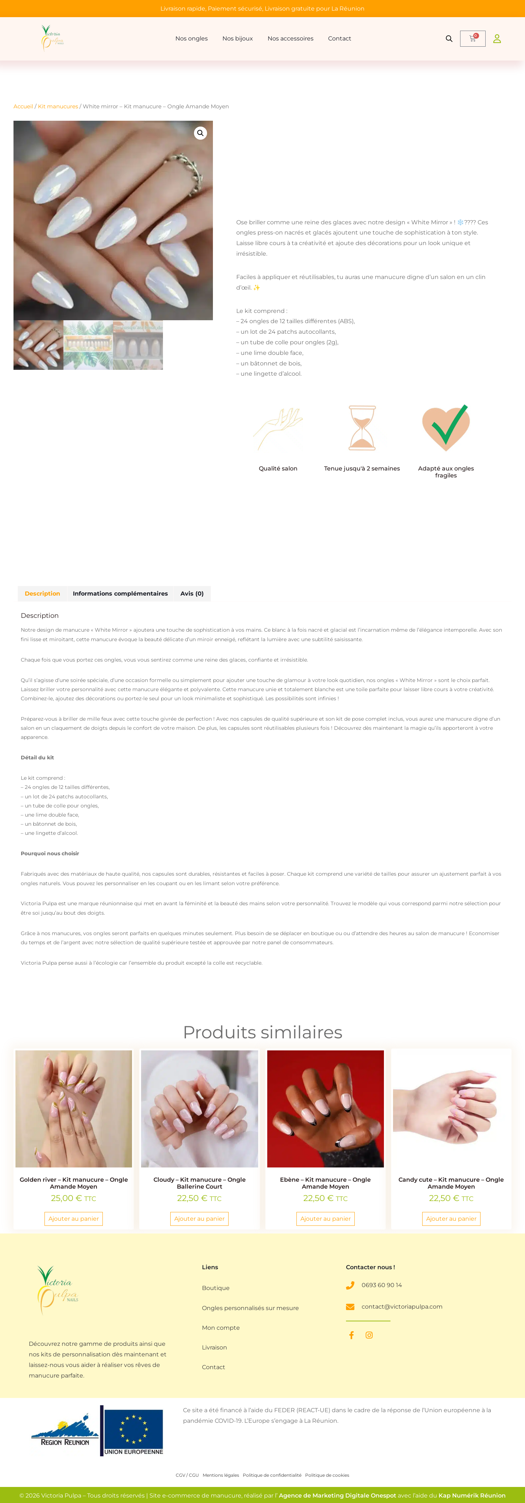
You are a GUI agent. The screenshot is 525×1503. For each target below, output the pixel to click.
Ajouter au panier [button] (73, 1218)
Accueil (23, 106)
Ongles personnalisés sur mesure (250, 1308)
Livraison (214, 1349)
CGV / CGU (187, 1475)
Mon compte (221, 1329)
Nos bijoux (237, 38)
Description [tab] (42, 593)
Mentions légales (221, 1475)
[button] (200, 133)
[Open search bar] (450, 38)
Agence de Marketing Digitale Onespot (337, 1496)
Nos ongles (191, 38)
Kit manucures (58, 106)
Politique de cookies (327, 1475)
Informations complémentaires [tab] (120, 593)
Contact (339, 38)
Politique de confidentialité (272, 1475)
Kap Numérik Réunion (472, 1496)
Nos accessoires (291, 38)
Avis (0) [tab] (192, 593)
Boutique (216, 1288)
